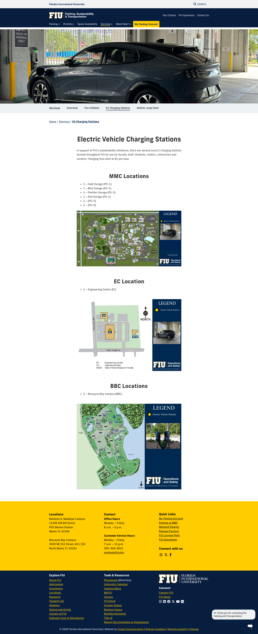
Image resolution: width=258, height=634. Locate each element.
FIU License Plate (169, 535)
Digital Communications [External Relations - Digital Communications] (130, 629)
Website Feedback (155, 629)
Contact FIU (166, 592)
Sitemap (194, 629)
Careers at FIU (57, 613)
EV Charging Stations (85, 121)
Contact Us (203, 15)
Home (52, 121)
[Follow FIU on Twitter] (174, 601)
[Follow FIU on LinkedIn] (165, 601)
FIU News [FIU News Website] (164, 597)
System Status (113, 605)
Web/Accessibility (178, 629)
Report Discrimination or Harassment (126, 622)
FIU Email (109, 601)
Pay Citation (169, 15)
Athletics (54, 605)
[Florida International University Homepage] (67, 4)
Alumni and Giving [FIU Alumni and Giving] (60, 609)
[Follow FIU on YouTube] (178, 601)
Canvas (108, 597)
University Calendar (116, 584)
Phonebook (111, 580)
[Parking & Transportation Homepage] (71, 15)
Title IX (108, 618)
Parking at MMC (168, 522)
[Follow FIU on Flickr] (183, 601)
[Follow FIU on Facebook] (169, 601)
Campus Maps (112, 588)
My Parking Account (171, 518)
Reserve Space (113, 609)
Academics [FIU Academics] (56, 588)
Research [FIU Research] (55, 597)
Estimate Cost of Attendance (66, 618)
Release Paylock (169, 531)
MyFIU (108, 592)
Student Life (56, 601)
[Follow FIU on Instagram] (161, 601)
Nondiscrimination (115, 613)
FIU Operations (186, 15)
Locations (55, 592)
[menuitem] (55, 24)
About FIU (55, 580)
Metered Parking (169, 527)
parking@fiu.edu (114, 552)
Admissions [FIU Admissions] (56, 584)
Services (54, 109)
